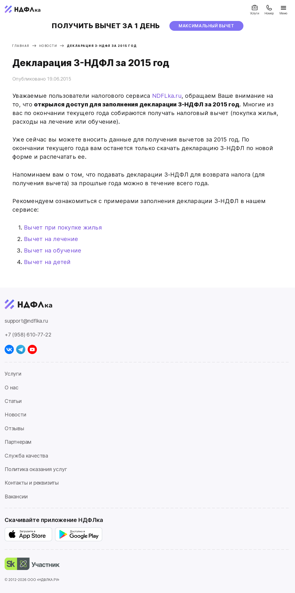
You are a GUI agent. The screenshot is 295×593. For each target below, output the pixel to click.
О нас (11, 388)
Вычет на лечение (51, 239)
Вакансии (16, 496)
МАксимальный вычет (206, 25)
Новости (15, 415)
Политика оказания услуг (36, 469)
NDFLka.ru (166, 95)
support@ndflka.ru (26, 321)
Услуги (13, 374)
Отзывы (14, 428)
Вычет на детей (47, 262)
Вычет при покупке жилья (63, 227)
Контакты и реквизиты (32, 483)
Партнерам (18, 442)
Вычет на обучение (52, 250)
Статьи (13, 401)
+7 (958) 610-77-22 (28, 335)
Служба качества (26, 456)
